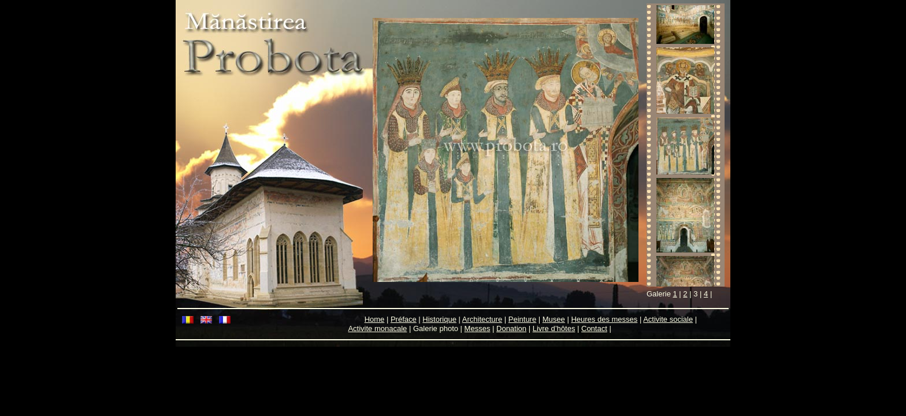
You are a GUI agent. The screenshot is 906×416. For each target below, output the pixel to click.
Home (375, 319)
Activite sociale (668, 319)
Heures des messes (604, 319)
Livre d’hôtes (554, 328)
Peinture (522, 319)
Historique (439, 319)
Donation (511, 328)
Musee (554, 319)
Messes (478, 328)
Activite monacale (377, 328)
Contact (594, 328)
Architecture (482, 319)
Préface (404, 319)
